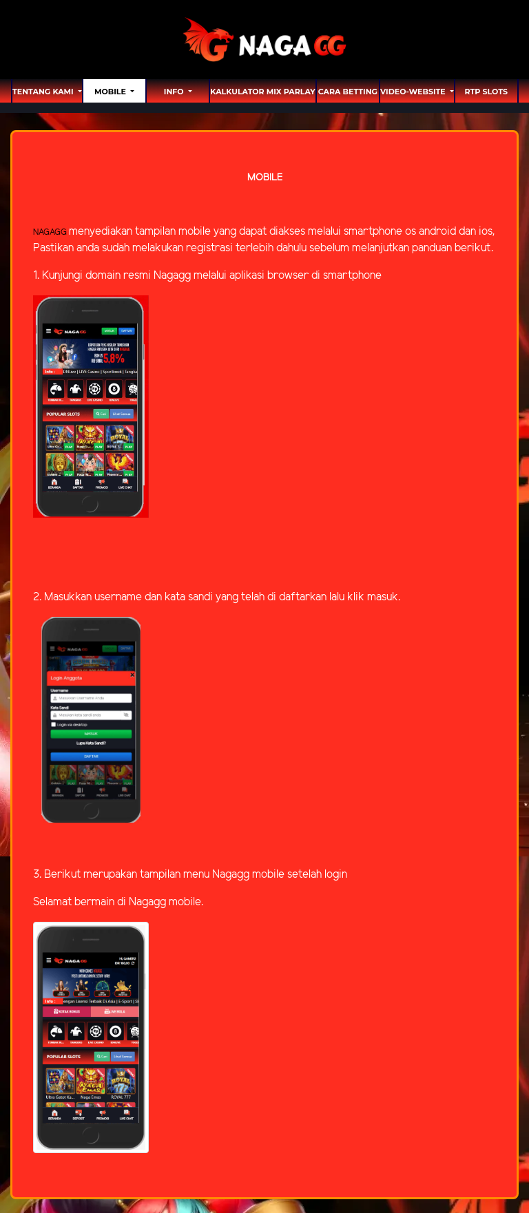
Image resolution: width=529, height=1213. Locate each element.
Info (175, 91)
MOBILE (111, 91)
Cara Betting (347, 91)
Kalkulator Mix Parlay (262, 91)
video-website (414, 91)
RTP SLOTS (486, 91)
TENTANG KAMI (44, 91)
